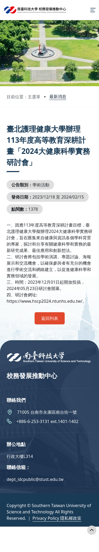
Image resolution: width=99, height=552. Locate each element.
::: (8, 122)
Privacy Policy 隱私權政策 (56, 518)
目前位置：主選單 (23, 97)
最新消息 (57, 96)
